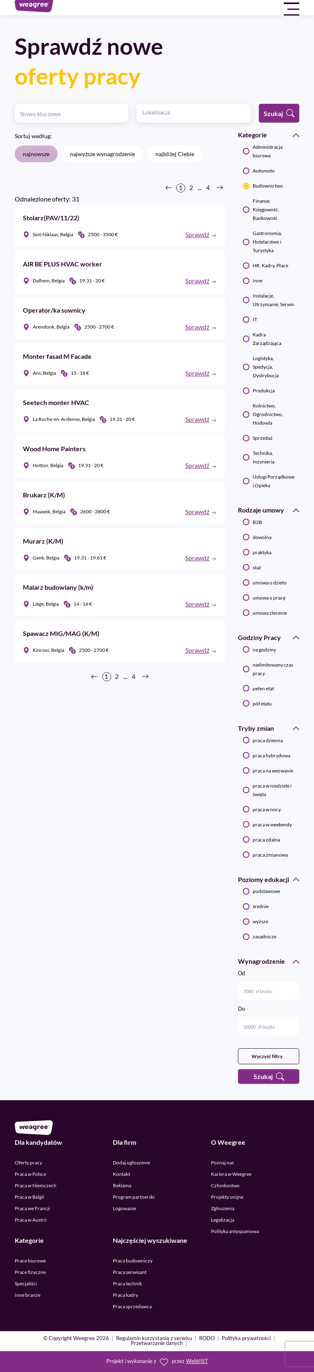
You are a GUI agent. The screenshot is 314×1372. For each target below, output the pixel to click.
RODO (207, 1338)
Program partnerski (134, 1197)
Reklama (122, 1185)
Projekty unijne (227, 1197)
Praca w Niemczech (35, 1185)
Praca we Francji (32, 1208)
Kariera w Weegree (231, 1174)
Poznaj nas (222, 1162)
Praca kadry (125, 1295)
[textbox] (161, 112)
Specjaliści (26, 1283)
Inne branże (27, 1295)
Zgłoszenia (222, 1208)
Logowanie (124, 1208)
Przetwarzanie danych (157, 1343)
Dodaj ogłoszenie (131, 1162)
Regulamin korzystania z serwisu (154, 1338)
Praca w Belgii (29, 1197)
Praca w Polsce (30, 1174)
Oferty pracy (28, 1162)
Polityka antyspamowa (235, 1231)
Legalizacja (222, 1220)
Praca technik (127, 1283)
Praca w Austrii (31, 1220)
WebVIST (197, 1361)
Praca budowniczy (133, 1261)
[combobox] (193, 113)
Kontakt (121, 1174)
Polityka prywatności (246, 1338)
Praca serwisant (129, 1272)
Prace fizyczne (30, 1272)
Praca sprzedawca (132, 1306)
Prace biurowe (30, 1261)
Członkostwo (225, 1185)
